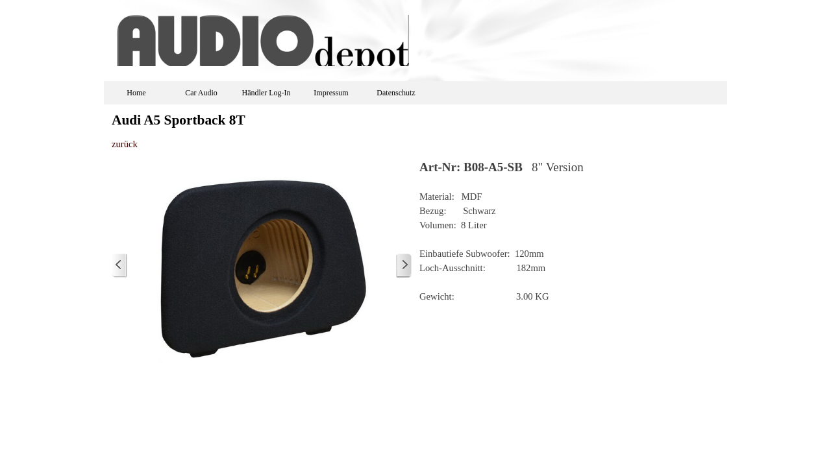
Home (136, 92)
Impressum (331, 92)
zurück (125, 144)
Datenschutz (396, 92)
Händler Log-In (266, 92)
